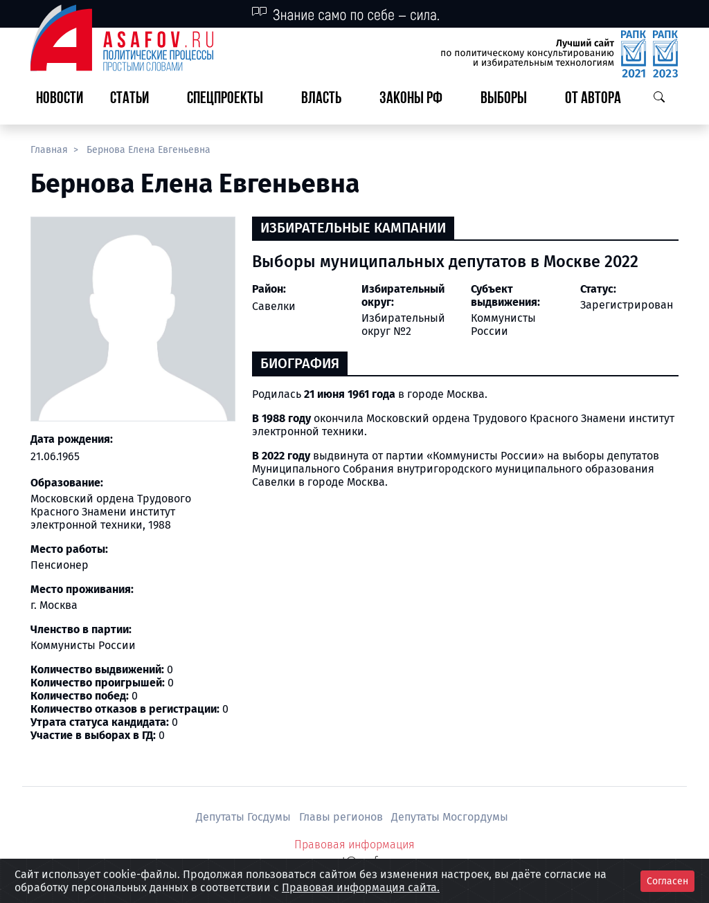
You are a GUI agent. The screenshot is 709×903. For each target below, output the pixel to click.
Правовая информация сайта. (361, 887)
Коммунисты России (503, 324)
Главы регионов (342, 816)
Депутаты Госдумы (245, 816)
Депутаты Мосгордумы (449, 816)
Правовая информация (354, 844)
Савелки (274, 306)
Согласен (667, 881)
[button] (135, 99)
